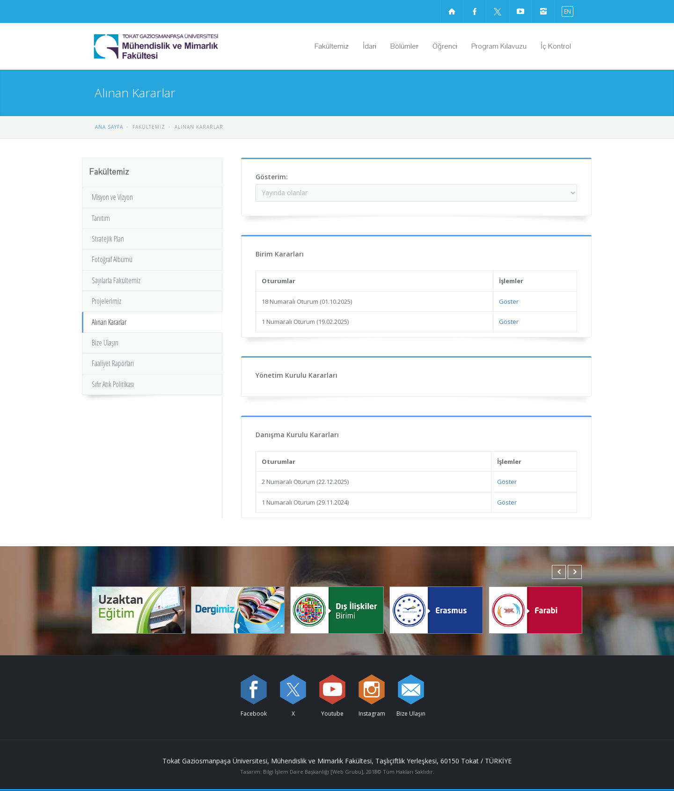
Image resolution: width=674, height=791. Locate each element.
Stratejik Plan (108, 239)
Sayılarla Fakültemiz (116, 280)
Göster (509, 301)
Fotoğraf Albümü (112, 259)
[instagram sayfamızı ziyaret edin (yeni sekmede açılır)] (543, 11)
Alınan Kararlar (109, 322)
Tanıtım (101, 218)
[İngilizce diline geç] (565, 11)
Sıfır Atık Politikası (113, 384)
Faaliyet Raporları (113, 363)
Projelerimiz (106, 301)
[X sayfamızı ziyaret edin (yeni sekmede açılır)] (497, 11)
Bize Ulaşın (105, 342)
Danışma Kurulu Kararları (297, 434)
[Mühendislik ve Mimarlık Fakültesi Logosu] (180, 46)
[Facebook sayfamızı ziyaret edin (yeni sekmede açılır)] (474, 11)
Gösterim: (272, 176)
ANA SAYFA (109, 127)
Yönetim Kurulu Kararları (296, 375)
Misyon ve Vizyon (112, 197)
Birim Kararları (280, 253)
